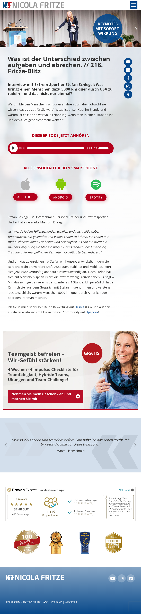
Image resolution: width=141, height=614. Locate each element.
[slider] (55, 148)
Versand (56, 602)
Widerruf (71, 602)
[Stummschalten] (95, 148)
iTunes (79, 307)
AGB (45, 602)
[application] (59, 148)
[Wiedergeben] (14, 148)
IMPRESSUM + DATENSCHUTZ (23, 602)
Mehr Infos (126, 489)
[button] (133, 5)
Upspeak (92, 312)
